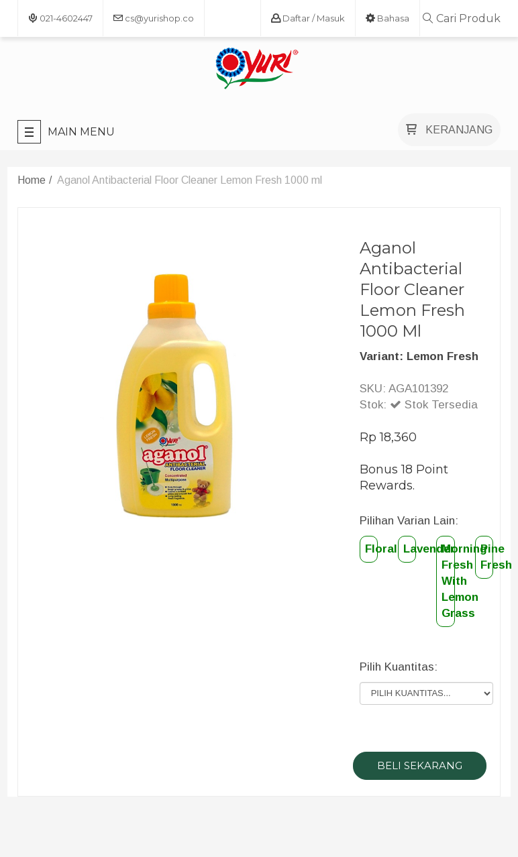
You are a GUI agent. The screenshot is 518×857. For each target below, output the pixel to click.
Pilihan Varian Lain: (409, 520)
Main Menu (66, 132)
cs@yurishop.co (153, 18)
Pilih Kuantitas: (398, 667)
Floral (371, 548)
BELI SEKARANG (419, 765)
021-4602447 (60, 18)
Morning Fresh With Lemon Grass (448, 581)
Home (31, 180)
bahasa (387, 18)
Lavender (409, 548)
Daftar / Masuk (308, 18)
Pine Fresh (486, 556)
